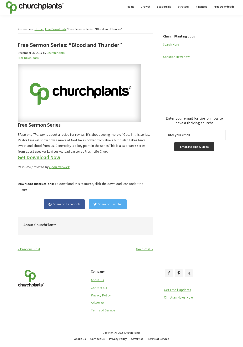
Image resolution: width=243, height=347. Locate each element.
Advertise (97, 302)
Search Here (171, 44)
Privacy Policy (101, 295)
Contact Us (99, 287)
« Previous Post (29, 249)
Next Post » (144, 249)
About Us (97, 280)
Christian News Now (176, 57)
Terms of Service (103, 310)
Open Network (59, 167)
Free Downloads (28, 58)
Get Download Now (39, 157)
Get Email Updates (177, 290)
